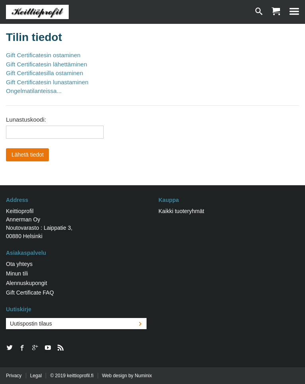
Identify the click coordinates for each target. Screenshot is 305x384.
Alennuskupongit (26, 283)
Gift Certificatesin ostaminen (43, 55)
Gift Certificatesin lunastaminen (47, 82)
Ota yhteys (19, 264)
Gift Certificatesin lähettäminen (46, 64)
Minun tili (17, 273)
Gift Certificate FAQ (30, 292)
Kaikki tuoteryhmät (181, 211)
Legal (36, 375)
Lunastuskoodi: (26, 119)
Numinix (143, 375)
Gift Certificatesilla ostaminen (44, 73)
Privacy (13, 375)
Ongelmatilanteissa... (34, 90)
